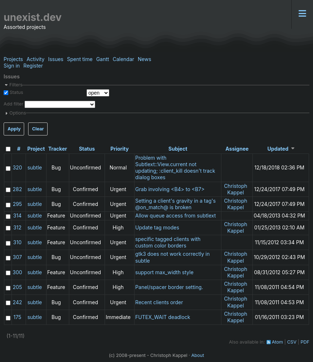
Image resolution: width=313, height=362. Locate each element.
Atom (277, 342)
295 (17, 204)
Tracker (57, 149)
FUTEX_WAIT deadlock (162, 317)
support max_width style (164, 272)
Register (33, 66)
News (144, 59)
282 (17, 189)
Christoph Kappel (235, 189)
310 (17, 242)
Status (15, 92)
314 (17, 215)
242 (17, 302)
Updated (278, 149)
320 (17, 167)
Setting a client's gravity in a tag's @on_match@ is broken (175, 204)
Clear (38, 129)
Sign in (12, 66)
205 (17, 287)
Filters (15, 84)
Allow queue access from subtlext (175, 215)
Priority (119, 149)
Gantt (102, 59)
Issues (55, 59)
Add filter (13, 104)
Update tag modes (157, 227)
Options (17, 113)
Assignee (236, 149)
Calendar (123, 59)
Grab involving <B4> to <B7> (169, 189)
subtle (34, 167)
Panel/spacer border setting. (169, 287)
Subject (177, 149)
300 (17, 272)
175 (17, 317)
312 (17, 227)
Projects (13, 59)
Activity (36, 59)
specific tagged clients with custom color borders (167, 242)
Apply (14, 129)
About (197, 355)
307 (17, 257)
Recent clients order (159, 302)
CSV (291, 342)
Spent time (80, 59)
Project (36, 149)
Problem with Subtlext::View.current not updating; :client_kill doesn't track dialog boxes (175, 168)
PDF (304, 342)
